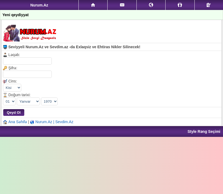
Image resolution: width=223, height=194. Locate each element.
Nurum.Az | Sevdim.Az (54, 122)
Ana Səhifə (17, 122)
